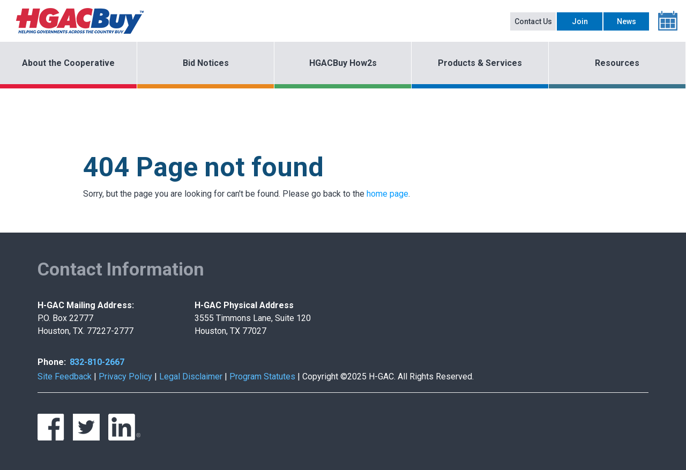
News (626, 21)
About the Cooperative (68, 63)
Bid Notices (206, 63)
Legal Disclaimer (190, 376)
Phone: (52, 362)
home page (387, 194)
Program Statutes (262, 376)
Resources (617, 63)
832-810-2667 (97, 362)
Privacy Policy (125, 376)
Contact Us (533, 21)
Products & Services (480, 63)
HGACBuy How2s (343, 63)
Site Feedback (65, 376)
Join (580, 21)
